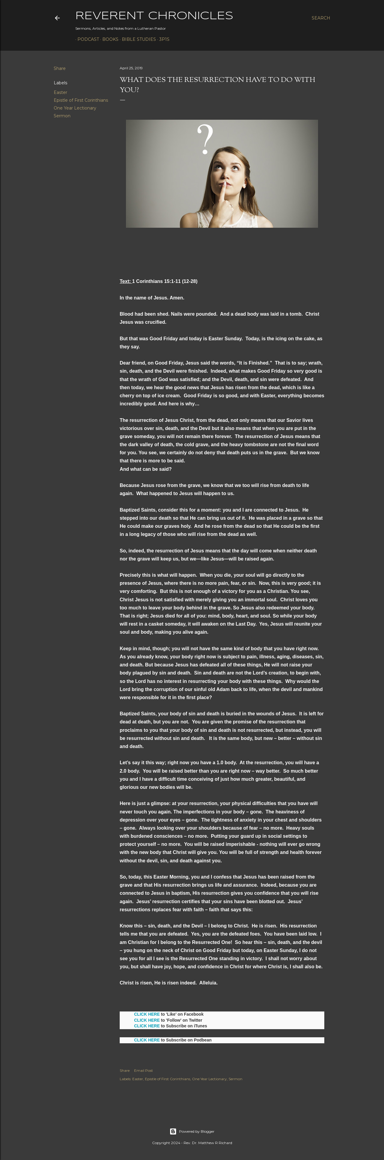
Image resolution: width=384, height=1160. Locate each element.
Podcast (86, 39)
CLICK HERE (147, 1014)
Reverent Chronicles (154, 16)
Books (108, 39)
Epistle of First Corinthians (81, 100)
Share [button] (60, 68)
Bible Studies (137, 39)
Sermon (62, 116)
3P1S (162, 39)
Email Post (143, 1070)
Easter (60, 92)
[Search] (321, 18)
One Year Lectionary (75, 108)
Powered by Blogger (192, 1131)
